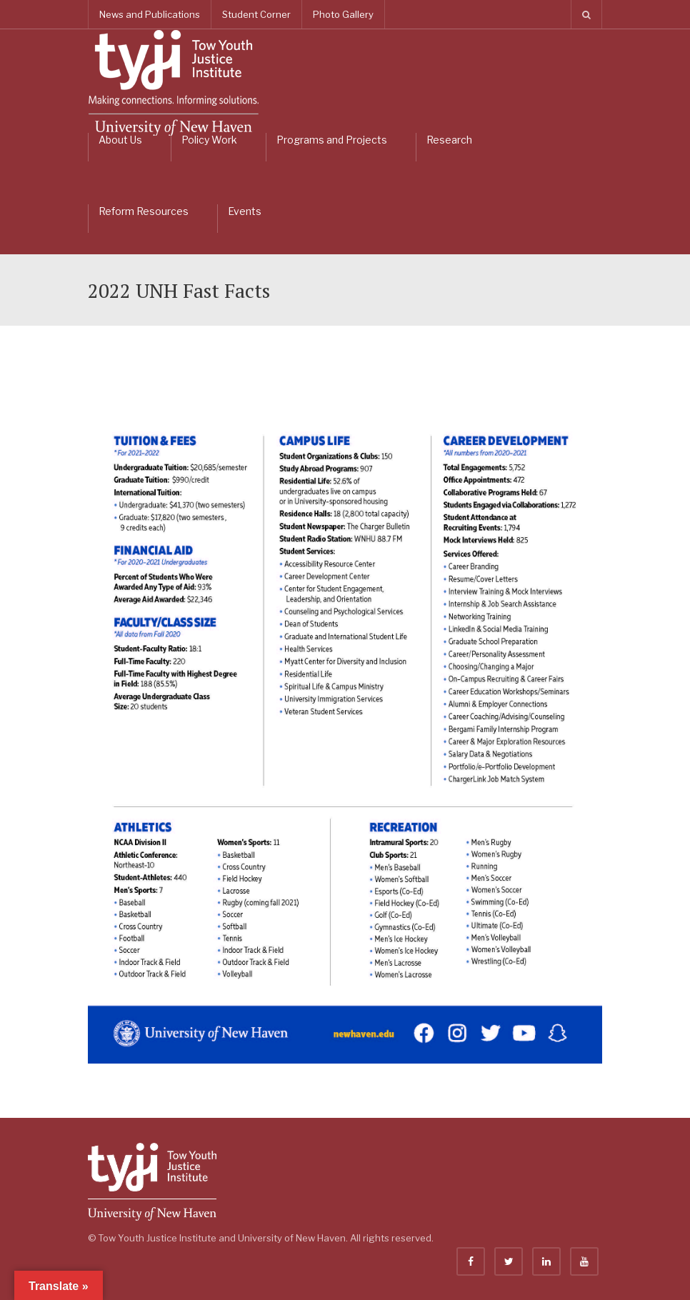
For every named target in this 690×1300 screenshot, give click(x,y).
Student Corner (256, 14)
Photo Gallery (343, 14)
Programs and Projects (331, 140)
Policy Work (209, 140)
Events (244, 211)
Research (449, 140)
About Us (120, 140)
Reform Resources (144, 211)
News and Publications (149, 14)
